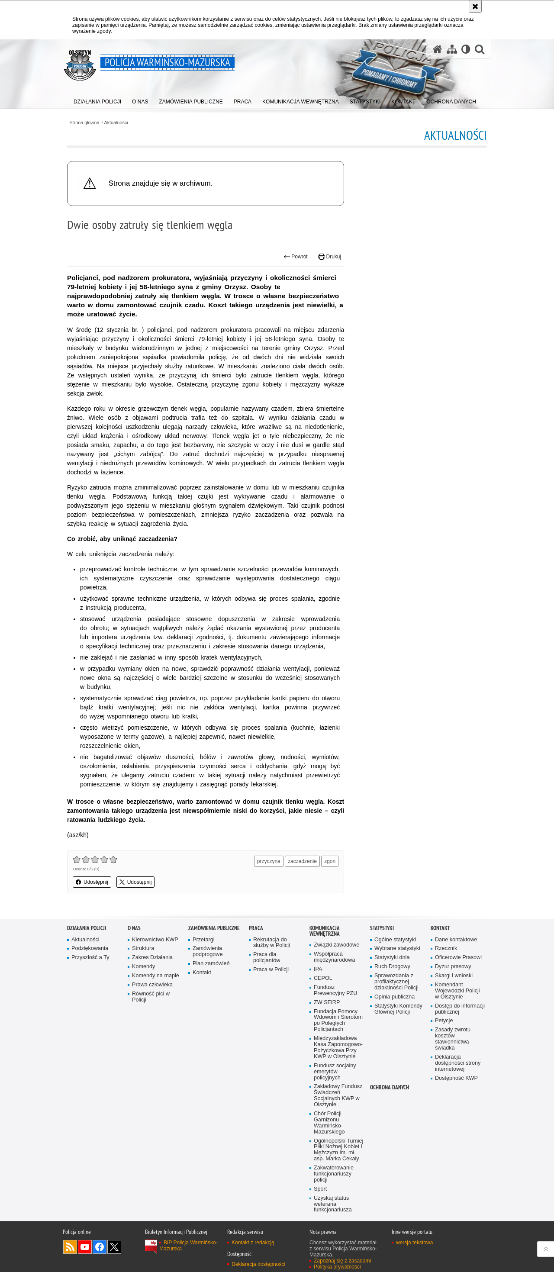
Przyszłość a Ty (90, 957)
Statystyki (382, 928)
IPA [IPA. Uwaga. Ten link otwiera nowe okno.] (318, 969)
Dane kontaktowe (456, 940)
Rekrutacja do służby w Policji (271, 943)
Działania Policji (86, 928)
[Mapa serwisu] (452, 49)
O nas (134, 928)
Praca (256, 928)
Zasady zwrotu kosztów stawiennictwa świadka (452, 1039)
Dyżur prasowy (453, 966)
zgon (329, 861)
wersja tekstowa (414, 1243)
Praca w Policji (271, 970)
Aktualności (116, 122)
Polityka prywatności (337, 1267)
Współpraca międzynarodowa (334, 957)
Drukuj (329, 256)
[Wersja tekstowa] (465, 49)
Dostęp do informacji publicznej (460, 1009)
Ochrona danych (389, 1087)
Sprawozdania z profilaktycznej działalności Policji (396, 982)
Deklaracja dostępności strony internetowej (457, 1063)
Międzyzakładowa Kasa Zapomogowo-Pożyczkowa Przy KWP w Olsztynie (338, 1047)
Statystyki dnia (391, 957)
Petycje (444, 1021)
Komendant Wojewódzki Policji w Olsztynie (457, 991)
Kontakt (202, 973)
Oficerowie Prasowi (458, 957)
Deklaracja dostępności (258, 1264)
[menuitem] (97, 99)
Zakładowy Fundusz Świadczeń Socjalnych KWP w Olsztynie (338, 1096)
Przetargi (204, 940)
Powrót (295, 256)
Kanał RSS (70, 1247)
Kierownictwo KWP (155, 940)
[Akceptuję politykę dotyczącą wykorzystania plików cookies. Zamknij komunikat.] (475, 6)
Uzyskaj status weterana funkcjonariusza (333, 1204)
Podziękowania (89, 948)
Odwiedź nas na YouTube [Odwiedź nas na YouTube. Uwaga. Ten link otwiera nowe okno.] (85, 1247)
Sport (320, 1189)
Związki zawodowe (336, 945)
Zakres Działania (152, 957)
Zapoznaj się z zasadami (342, 1261)
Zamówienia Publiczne (214, 928)
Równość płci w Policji (151, 997)
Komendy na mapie (155, 976)
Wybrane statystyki (397, 948)
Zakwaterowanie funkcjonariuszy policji (334, 1174)
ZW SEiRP (327, 1002)
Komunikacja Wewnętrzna (324, 930)
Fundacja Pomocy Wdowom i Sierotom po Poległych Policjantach (338, 1021)
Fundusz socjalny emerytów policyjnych (335, 1072)
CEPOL (323, 978)
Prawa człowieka (152, 985)
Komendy (143, 966)
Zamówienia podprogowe (208, 951)
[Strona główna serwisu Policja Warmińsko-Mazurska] (437, 49)
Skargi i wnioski (454, 976)
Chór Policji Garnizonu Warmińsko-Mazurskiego (329, 1123)
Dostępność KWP (456, 1078)
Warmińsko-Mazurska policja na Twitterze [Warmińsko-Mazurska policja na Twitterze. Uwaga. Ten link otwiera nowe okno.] (114, 1247)
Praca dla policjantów (266, 957)
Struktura (143, 948)
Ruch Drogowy (392, 966)
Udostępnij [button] (92, 882)
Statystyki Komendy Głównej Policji (398, 1009)
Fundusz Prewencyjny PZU (335, 990)
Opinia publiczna (394, 997)
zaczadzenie (302, 861)
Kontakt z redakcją (253, 1243)
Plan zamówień (211, 963)
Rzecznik (446, 948)
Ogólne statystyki (395, 940)
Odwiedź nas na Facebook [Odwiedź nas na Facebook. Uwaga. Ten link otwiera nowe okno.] (99, 1247)
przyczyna (268, 861)
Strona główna (84, 122)
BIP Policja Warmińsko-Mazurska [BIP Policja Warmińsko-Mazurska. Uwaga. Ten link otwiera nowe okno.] (188, 1246)
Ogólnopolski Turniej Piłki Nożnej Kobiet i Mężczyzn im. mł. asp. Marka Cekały (338, 1150)
